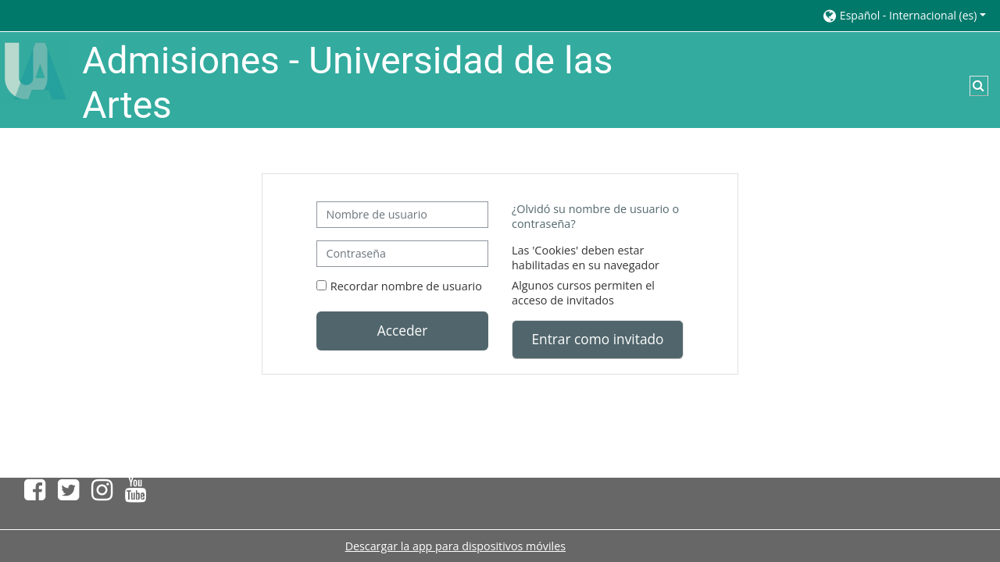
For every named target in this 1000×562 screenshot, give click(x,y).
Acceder (402, 330)
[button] (903, 15)
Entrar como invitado (597, 338)
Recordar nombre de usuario (406, 286)
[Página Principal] (35, 69)
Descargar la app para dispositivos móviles (455, 546)
